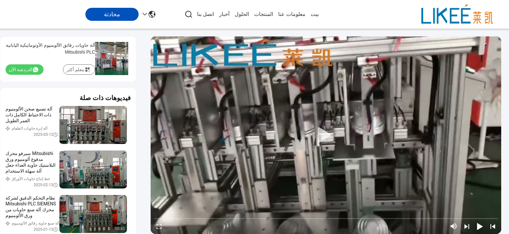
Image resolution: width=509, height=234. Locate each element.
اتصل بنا (205, 14)
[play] (326, 135)
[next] (466, 226)
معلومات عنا (291, 14)
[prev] (492, 226)
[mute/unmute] (453, 226)
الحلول (242, 14)
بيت (315, 14)
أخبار (224, 14)
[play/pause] (479, 226)
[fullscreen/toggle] (159, 226)
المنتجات (263, 14)
